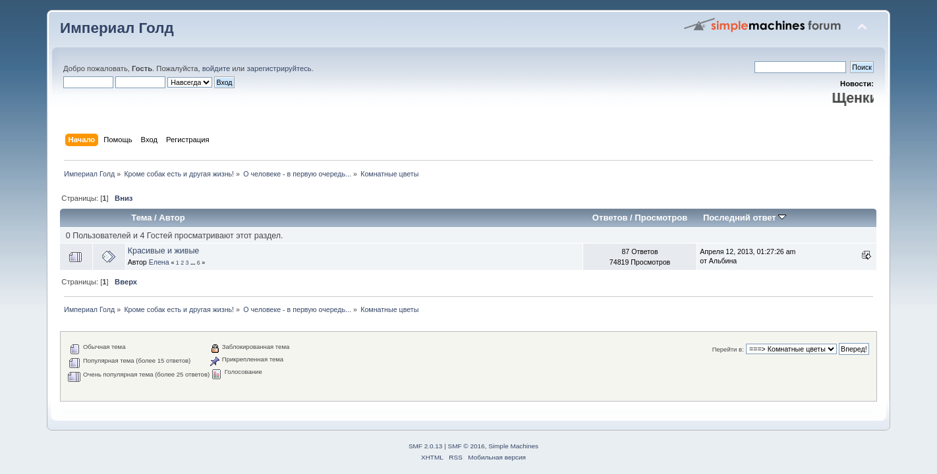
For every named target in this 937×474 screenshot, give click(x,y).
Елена (159, 262)
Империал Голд (117, 28)
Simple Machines (513, 446)
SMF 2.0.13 (426, 446)
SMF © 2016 (466, 446)
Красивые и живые (164, 250)
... (193, 262)
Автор (172, 218)
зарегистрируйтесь (279, 68)
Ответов (610, 218)
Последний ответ (744, 218)
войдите (216, 68)
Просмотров (661, 218)
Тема (141, 218)
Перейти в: (728, 349)
